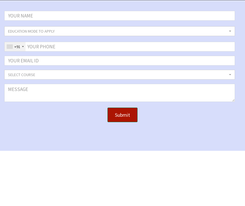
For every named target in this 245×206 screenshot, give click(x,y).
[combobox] (15, 46)
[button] (119, 31)
